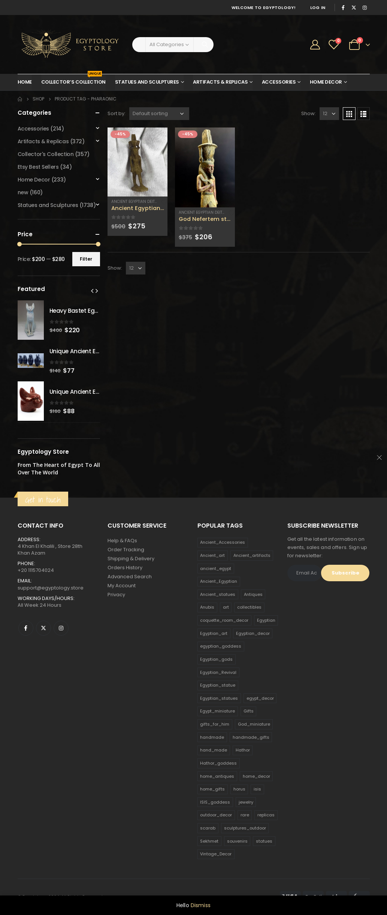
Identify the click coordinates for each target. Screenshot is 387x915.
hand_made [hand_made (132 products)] (213, 750)
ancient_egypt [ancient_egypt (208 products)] (215, 569)
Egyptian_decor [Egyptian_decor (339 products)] (253, 633)
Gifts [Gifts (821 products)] (249, 711)
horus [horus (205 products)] (239, 789)
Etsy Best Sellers (38, 167)
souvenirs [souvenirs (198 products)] (237, 841)
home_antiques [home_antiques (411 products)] (217, 776)
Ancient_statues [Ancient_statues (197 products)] (217, 594)
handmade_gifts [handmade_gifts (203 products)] (251, 737)
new (23, 192)
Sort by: (117, 113)
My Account (122, 585)
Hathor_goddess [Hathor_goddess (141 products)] (218, 763)
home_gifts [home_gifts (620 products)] (212, 789)
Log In (318, 7)
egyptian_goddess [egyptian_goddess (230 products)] (220, 646)
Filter (86, 259)
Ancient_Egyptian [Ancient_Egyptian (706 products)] (218, 581)
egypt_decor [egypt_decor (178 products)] (260, 698)
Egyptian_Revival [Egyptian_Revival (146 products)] (218, 672)
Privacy (116, 594)
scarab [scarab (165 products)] (207, 828)
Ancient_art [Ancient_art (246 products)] (212, 555)
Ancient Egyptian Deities (135, 201)
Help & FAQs (122, 540)
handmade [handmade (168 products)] (212, 737)
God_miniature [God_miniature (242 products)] (254, 724)
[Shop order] (159, 113)
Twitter (43, 628)
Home (25, 82)
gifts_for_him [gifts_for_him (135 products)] (214, 724)
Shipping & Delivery (131, 558)
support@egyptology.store (51, 587)
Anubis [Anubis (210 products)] (207, 607)
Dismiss (201, 905)
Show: (308, 113)
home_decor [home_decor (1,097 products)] (256, 776)
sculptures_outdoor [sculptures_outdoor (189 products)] (245, 828)
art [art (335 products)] (226, 607)
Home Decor (326, 82)
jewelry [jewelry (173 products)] (246, 802)
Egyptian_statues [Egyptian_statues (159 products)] (219, 698)
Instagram (61, 628)
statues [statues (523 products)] (264, 841)
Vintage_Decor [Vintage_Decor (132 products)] (216, 854)
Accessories (279, 82)
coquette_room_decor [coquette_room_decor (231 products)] (224, 620)
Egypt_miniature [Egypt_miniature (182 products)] (217, 711)
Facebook (25, 628)
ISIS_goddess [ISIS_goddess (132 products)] (215, 802)
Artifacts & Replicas (220, 82)
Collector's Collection (46, 154)
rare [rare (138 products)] (245, 815)
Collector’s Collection (73, 80)
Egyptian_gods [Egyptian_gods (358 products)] (216, 659)
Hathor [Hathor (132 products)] (243, 750)
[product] (137, 162)
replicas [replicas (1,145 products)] (266, 815)
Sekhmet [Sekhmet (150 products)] (209, 841)
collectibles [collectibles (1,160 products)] (249, 607)
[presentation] (92, 290)
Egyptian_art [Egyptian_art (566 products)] (213, 633)
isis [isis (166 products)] (257, 789)
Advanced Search (130, 576)
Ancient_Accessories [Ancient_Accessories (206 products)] (222, 542)
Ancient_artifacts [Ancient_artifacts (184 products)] (251, 555)
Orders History (125, 567)
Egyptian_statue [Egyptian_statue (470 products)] (217, 685)
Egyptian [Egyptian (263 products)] (266, 620)
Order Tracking (126, 549)
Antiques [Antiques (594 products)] (253, 594)
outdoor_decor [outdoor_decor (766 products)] (216, 815)
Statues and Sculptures (147, 82)
